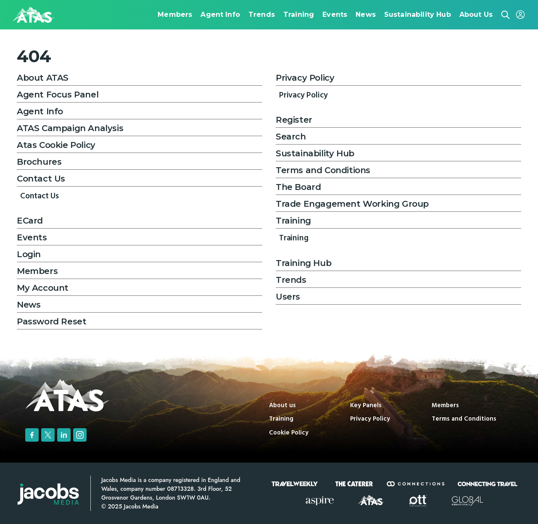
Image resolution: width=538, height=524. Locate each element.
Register (294, 120)
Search (291, 137)
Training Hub (303, 263)
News (28, 305)
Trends (291, 280)
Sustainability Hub (315, 153)
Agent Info (40, 111)
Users (288, 297)
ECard (30, 221)
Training (293, 221)
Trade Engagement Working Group (352, 204)
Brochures (39, 162)
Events (32, 237)
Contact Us (41, 179)
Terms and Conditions (323, 170)
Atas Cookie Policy (56, 145)
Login (29, 254)
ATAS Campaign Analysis (70, 128)
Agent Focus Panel (57, 95)
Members (37, 271)
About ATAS (43, 78)
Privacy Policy (305, 78)
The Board (298, 187)
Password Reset (51, 321)
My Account (43, 288)
